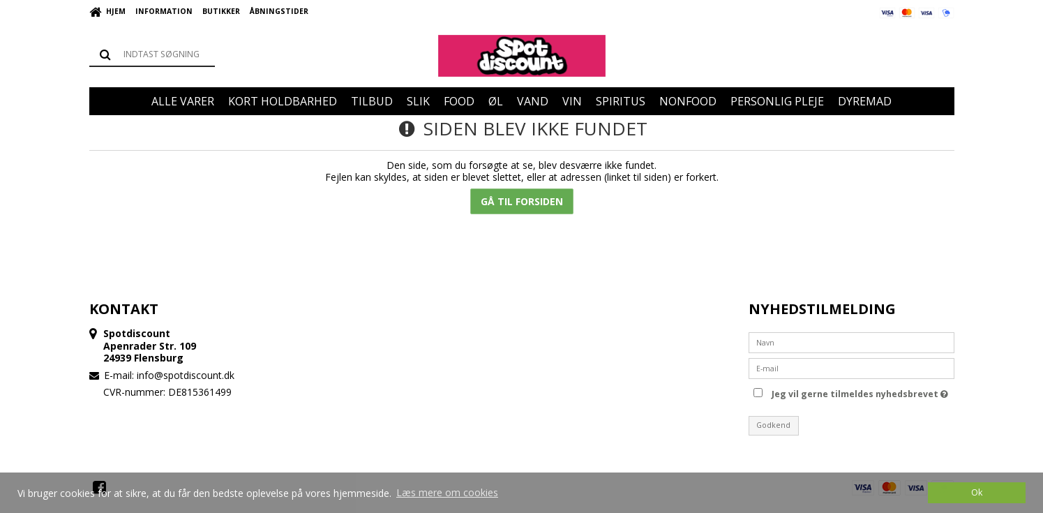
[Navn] (851, 341)
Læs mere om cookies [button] (447, 492)
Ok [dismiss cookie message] (976, 492)
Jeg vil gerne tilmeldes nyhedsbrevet (860, 392)
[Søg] (152, 54)
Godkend (773, 425)
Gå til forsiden (522, 201)
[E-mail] (851, 366)
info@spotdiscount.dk (185, 375)
